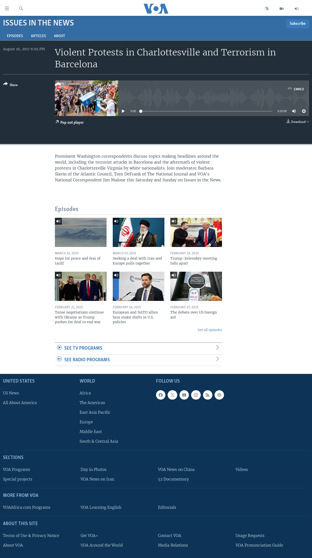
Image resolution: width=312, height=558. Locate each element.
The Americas (92, 402)
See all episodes (210, 330)
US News (11, 393)
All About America (20, 402)
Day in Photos (94, 469)
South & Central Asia (99, 441)
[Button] (10, 85)
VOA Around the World (102, 545)
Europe (86, 422)
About (59, 36)
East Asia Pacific (95, 412)
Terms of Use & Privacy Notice (31, 535)
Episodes (15, 36)
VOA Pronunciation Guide (259, 545)
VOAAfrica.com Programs (26, 507)
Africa (85, 393)
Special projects (17, 479)
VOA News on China (176, 469)
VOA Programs (16, 469)
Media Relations (173, 545)
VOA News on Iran (97, 479)
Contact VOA (169, 535)
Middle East (91, 432)
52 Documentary (173, 479)
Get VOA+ (89, 535)
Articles (38, 36)
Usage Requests (250, 535)
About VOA (13, 545)
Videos (242, 469)
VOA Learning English (101, 507)
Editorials (167, 507)
